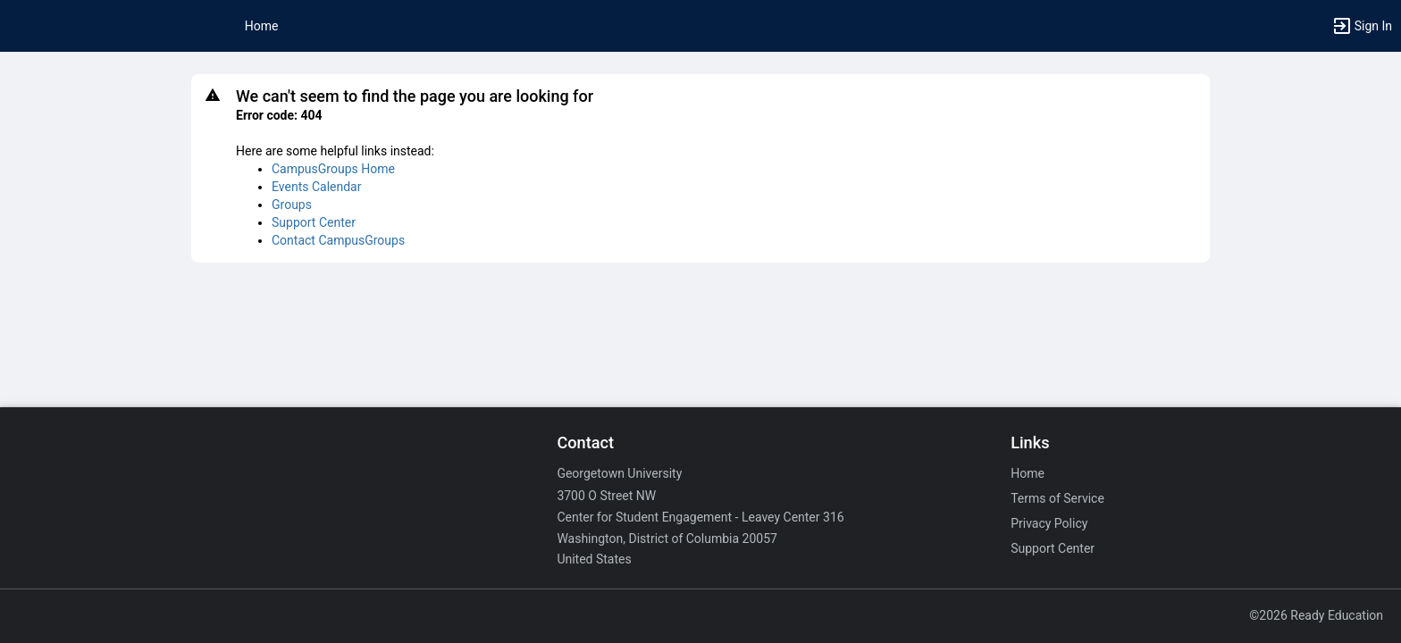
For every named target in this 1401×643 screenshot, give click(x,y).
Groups (292, 204)
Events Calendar (316, 187)
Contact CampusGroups (338, 240)
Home (1027, 473)
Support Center (314, 222)
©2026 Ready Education (1316, 615)
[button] (1361, 26)
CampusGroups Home (333, 169)
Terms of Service (1057, 498)
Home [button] (262, 26)
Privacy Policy (1049, 523)
